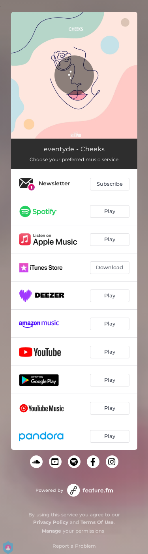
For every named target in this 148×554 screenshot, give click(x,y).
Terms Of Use (97, 522)
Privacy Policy (50, 522)
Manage (51, 531)
